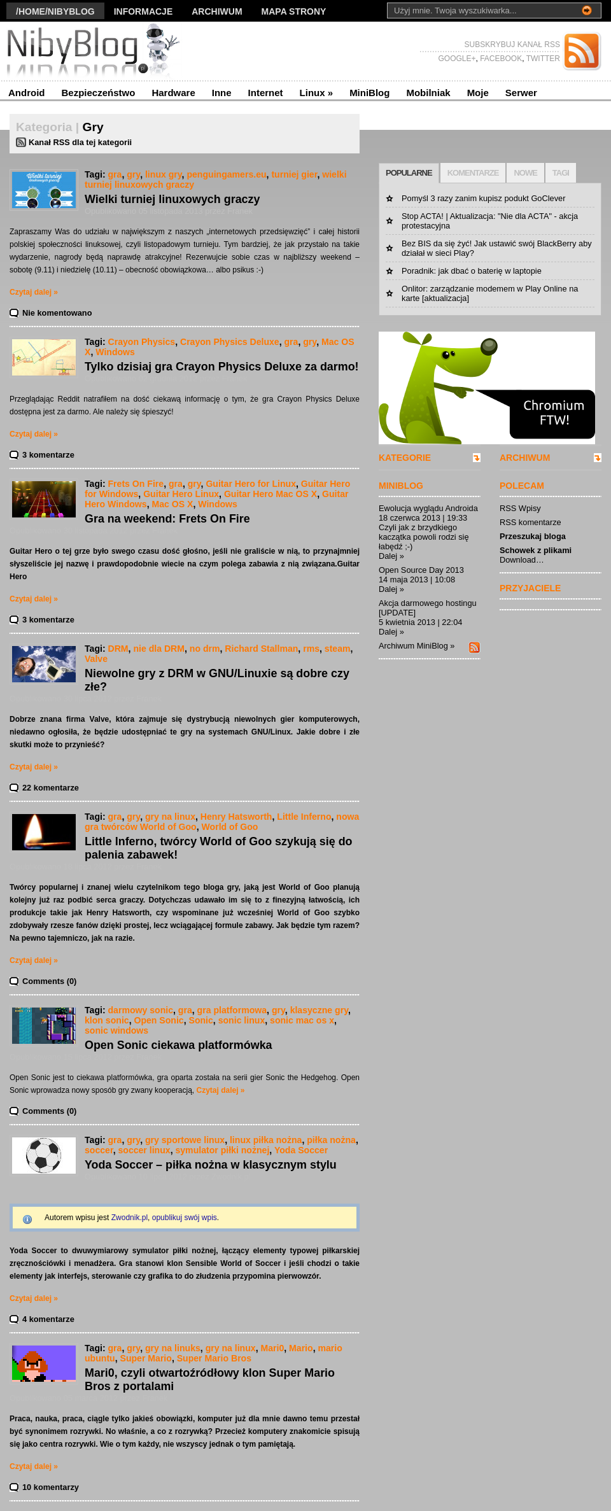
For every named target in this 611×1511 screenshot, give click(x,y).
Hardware (173, 92)
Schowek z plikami (536, 550)
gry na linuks (172, 1348)
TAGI (560, 173)
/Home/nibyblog (55, 11)
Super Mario (146, 1358)
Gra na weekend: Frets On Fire (167, 518)
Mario (301, 1348)
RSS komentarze (530, 522)
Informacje (143, 11)
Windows (115, 352)
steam (338, 648)
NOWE (525, 173)
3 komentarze (48, 455)
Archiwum (217, 11)
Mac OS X (172, 504)
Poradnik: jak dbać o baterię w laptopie (472, 271)
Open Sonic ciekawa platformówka (178, 1045)
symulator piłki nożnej (222, 1150)
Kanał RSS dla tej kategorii (80, 142)
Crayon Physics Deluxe (229, 342)
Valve (96, 659)
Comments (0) (49, 981)
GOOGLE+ (456, 58)
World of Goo (230, 827)
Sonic (201, 1020)
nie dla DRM (159, 648)
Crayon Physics (142, 342)
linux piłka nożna (266, 1140)
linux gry (163, 174)
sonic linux (241, 1020)
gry (133, 174)
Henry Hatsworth (236, 817)
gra (115, 174)
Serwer (521, 92)
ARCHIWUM (525, 458)
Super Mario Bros (214, 1358)
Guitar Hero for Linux (251, 484)
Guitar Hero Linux (181, 494)
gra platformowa (232, 1010)
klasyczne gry (319, 1010)
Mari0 (272, 1348)
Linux (317, 92)
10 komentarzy (50, 1487)
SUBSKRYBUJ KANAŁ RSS (513, 44)
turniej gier (294, 174)
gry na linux (170, 817)
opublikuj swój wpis (184, 1217)
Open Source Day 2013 (421, 570)
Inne (222, 92)
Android (26, 92)
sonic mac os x (302, 1020)
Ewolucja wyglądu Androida (428, 508)
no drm (205, 648)
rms (311, 648)
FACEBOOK (500, 58)
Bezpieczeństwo (99, 92)
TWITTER (542, 58)
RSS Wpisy (520, 508)
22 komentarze (50, 787)
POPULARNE (409, 173)
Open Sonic (158, 1020)
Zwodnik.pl (129, 1217)
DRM (118, 648)
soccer (99, 1150)
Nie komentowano (57, 313)
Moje (478, 92)
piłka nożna (331, 1140)
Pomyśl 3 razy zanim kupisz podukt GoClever (483, 198)
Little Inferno (304, 817)
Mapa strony (294, 11)
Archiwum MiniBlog (413, 645)
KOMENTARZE (473, 173)
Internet (265, 92)
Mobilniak (428, 92)
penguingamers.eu (226, 174)
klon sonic (107, 1020)
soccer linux (144, 1150)
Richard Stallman (261, 648)
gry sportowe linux (185, 1140)
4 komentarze (48, 1319)
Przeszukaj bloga (533, 536)
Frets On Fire (136, 484)
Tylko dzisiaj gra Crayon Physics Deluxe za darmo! (222, 366)
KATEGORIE (405, 458)
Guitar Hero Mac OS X (270, 494)
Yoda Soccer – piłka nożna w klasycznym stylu (211, 1164)
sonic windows (116, 1030)
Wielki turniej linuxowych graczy (172, 199)
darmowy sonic (141, 1010)
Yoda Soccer (301, 1150)
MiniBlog (369, 92)
